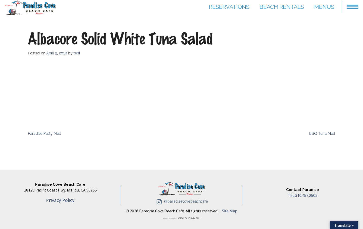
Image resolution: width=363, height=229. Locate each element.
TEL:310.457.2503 (302, 195)
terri (76, 53)
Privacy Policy (60, 200)
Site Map (229, 210)
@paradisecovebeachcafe (181, 201)
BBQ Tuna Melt (322, 133)
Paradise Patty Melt (44, 133)
